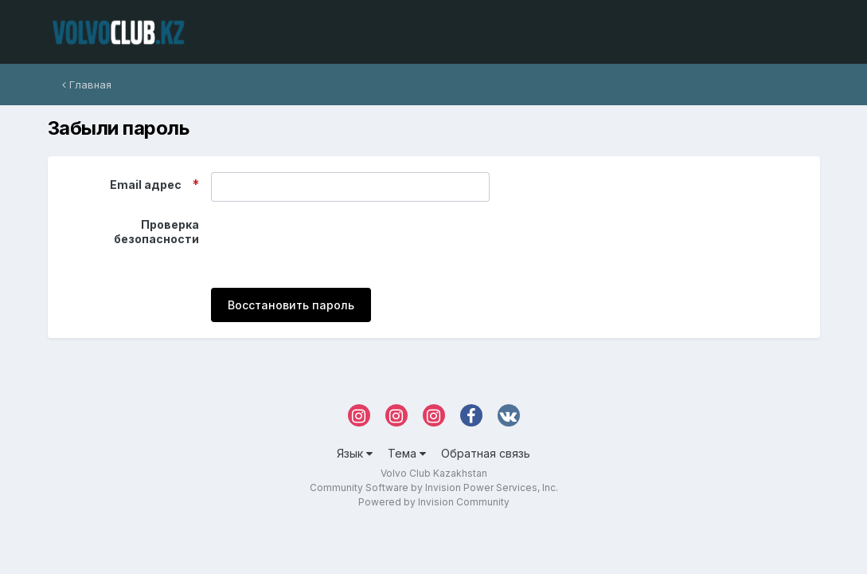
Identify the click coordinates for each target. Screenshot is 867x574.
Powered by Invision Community (434, 502)
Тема (407, 453)
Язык (355, 453)
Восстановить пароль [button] (291, 305)
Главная (86, 84)
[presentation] (332, 245)
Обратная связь (485, 453)
